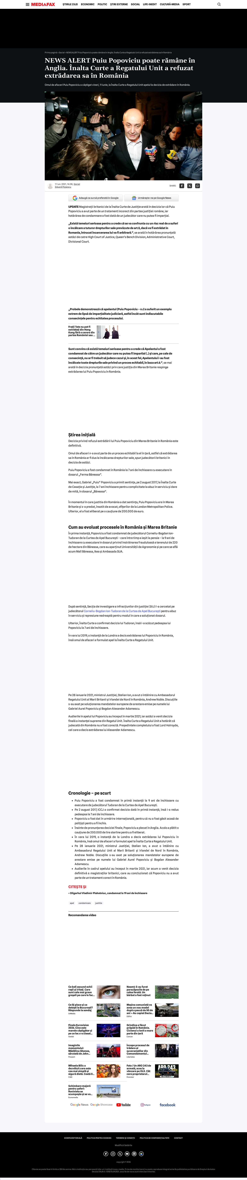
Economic (88, 4)
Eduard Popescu (63, 187)
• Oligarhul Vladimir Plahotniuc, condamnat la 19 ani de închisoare (107, 893)
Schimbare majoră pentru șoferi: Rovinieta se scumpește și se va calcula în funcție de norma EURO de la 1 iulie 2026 (80, 1090)
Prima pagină (51, 52)
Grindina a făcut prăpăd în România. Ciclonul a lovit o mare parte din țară (140, 1029)
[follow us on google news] (79, 1105)
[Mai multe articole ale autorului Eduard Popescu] (50, 186)
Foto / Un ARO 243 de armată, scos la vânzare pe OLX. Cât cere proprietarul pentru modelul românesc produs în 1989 (139, 1069)
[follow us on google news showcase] (101, 1105)
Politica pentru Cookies (99, 1138)
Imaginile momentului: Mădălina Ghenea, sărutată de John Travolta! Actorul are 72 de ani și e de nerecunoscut (80, 1049)
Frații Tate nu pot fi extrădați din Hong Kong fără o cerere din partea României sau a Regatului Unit (81, 331)
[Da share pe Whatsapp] (197, 185)
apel (72, 903)
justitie (98, 903)
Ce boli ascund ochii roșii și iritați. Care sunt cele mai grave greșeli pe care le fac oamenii (80, 991)
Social (135, 4)
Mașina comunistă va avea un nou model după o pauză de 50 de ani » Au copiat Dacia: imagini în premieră (140, 1008)
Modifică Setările (123, 1145)
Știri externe (119, 4)
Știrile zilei (70, 4)
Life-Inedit (150, 4)
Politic (102, 4)
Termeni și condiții (125, 1138)
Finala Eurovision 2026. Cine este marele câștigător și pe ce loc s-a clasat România (80, 1029)
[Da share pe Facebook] (181, 185)
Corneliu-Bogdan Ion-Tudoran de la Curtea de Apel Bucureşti (122, 611)
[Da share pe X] (189, 185)
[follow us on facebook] (168, 1105)
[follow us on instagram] (146, 1105)
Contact (178, 1138)
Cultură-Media (169, 4)
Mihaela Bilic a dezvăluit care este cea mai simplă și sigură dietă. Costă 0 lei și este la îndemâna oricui (81, 1069)
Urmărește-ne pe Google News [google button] (151, 198)
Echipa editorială (73, 1138)
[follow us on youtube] (123, 1105)
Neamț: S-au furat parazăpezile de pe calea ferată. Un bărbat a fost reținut (138, 991)
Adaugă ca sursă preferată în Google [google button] (95, 198)
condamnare (85, 903)
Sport (187, 4)
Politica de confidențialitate (154, 1138)
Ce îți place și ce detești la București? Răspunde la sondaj (80, 1007)
